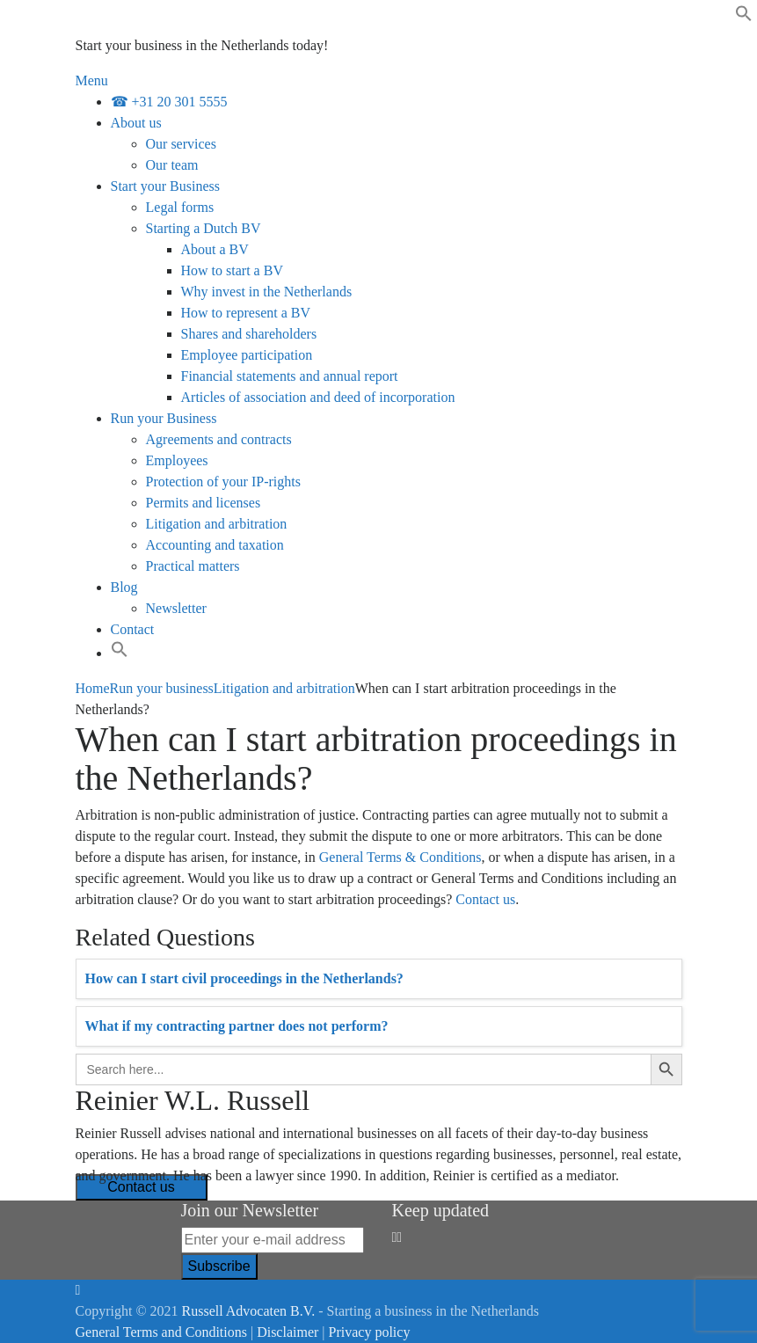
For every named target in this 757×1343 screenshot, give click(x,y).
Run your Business (164, 418)
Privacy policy (370, 1332)
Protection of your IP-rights (223, 481)
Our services (181, 143)
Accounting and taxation (215, 544)
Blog (124, 587)
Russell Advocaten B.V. (249, 1310)
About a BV (215, 249)
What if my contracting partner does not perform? (237, 1025)
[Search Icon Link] (119, 653)
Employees (177, 460)
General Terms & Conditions (400, 857)
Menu (92, 80)
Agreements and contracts (219, 439)
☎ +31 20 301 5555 (169, 101)
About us (136, 122)
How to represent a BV (246, 312)
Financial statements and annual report (289, 376)
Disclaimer (287, 1332)
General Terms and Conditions (161, 1332)
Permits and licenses (203, 502)
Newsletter (176, 608)
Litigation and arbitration (217, 523)
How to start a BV (232, 270)
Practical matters (193, 565)
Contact (133, 629)
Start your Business (165, 186)
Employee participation (247, 354)
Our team (172, 164)
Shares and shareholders (249, 333)
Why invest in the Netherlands (267, 291)
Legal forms (180, 207)
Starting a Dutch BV (203, 228)
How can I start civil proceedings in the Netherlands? (244, 978)
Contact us (485, 899)
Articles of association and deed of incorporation (318, 397)
